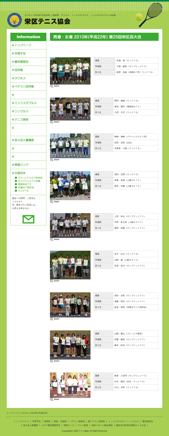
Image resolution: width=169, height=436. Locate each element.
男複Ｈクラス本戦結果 (60, 208)
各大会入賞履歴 (30, 425)
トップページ (22, 421)
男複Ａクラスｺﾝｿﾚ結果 (135, 92)
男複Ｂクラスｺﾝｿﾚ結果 (135, 128)
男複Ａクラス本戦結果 (60, 92)
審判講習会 (148, 421)
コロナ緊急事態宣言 (27, 156)
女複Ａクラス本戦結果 (60, 287)
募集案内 (91, 45)
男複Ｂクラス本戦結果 (60, 128)
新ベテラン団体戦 (26, 94)
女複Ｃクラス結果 (58, 367)
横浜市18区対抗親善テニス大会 (28, 129)
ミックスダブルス (116, 421)
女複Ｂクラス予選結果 (97, 325)
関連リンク (69, 425)
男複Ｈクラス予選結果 (97, 208)
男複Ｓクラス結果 (58, 52)
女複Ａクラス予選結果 (97, 287)
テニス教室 (83, 425)
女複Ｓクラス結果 (58, 246)
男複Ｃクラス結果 (58, 166)
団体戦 (47, 421)
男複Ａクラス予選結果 (97, 92)
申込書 (128, 45)
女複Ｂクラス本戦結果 (60, 325)
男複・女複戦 (60, 421)
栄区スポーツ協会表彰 (28, 148)
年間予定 (36, 421)
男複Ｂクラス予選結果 (97, 128)
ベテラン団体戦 (77, 421)
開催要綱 (54, 45)
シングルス (134, 421)
